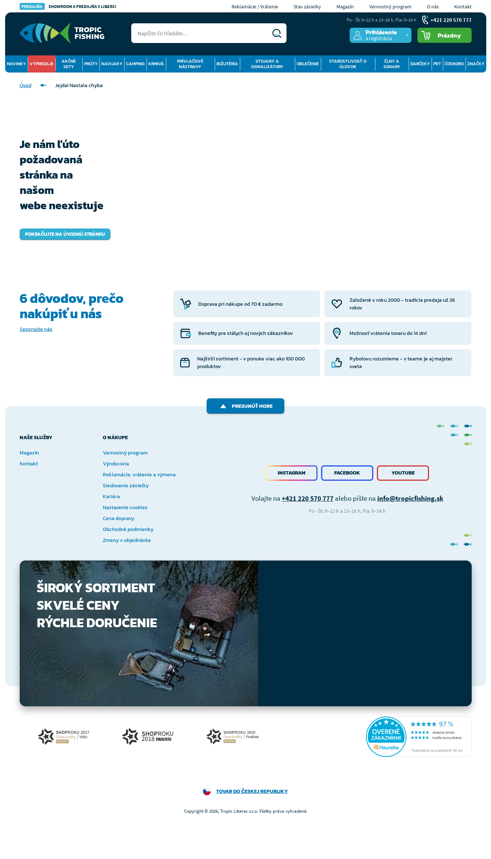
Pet (437, 63)
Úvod (25, 85)
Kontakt (463, 6)
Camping (135, 63)
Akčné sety (69, 64)
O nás (433, 6)
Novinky (16, 63)
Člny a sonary (391, 64)
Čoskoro (454, 63)
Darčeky (420, 63)
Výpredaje (42, 63)
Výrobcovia (116, 464)
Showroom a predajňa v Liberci (68, 6)
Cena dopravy (118, 518)
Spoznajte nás (36, 329)
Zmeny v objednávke (127, 540)
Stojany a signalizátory (267, 64)
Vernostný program (390, 6)
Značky (475, 63)
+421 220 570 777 (308, 498)
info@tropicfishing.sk (410, 498)
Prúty (91, 63)
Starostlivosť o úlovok (347, 64)
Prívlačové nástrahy (190, 64)
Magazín (345, 6)
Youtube (403, 473)
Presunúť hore (245, 406)
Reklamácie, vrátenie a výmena (139, 475)
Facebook (347, 473)
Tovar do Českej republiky (252, 791)
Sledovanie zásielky (126, 485)
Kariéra (111, 496)
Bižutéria (227, 63)
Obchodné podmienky (128, 529)
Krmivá (156, 63)
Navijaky (111, 63)
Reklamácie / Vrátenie (254, 6)
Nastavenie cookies (125, 507)
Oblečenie (308, 63)
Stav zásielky (307, 6)
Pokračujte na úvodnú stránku (65, 234)
